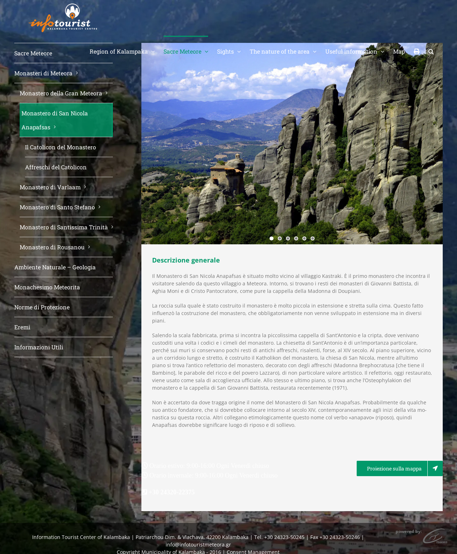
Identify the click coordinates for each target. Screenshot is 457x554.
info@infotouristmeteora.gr (198, 544)
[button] (431, 51)
